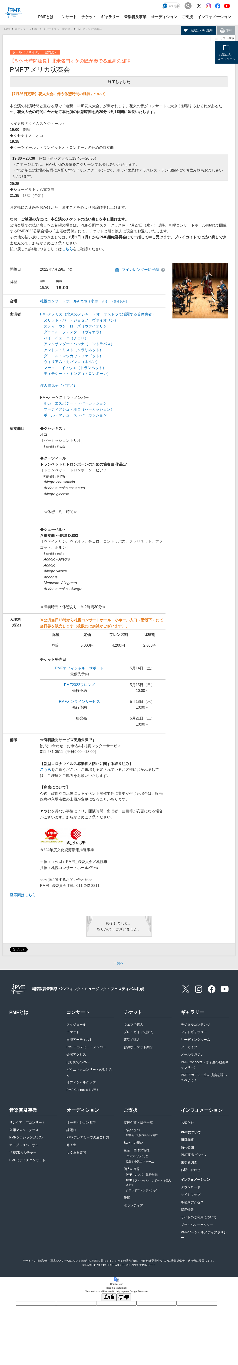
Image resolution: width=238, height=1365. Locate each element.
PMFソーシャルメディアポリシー (204, 1234)
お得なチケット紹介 (138, 1047)
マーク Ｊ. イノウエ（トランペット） (75, 368)
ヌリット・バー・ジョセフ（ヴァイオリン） (81, 320)
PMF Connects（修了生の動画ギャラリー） (204, 1064)
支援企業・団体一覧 (138, 1122)
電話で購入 (132, 1039)
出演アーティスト (79, 1039)
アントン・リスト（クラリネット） (73, 350)
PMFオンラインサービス (79, 702)
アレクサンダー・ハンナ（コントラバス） (79, 344)
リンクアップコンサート (27, 1122)
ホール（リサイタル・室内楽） (53, 29)
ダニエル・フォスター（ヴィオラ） (73, 332)
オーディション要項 (81, 1122)
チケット (72, 1032)
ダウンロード (190, 1187)
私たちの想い (133, 1143)
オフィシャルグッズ (81, 1082)
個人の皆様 (132, 1169)
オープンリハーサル (24, 1145)
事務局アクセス (192, 1202)
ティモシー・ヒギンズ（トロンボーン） (77, 374)
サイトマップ (190, 1194)
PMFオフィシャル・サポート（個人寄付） (148, 1183)
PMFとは (45, 17)
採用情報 (187, 1210)
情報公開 (187, 1147)
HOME (7, 29)
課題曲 (71, 1130)
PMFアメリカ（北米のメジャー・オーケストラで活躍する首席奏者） (98, 314)
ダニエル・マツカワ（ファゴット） (73, 356)
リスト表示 (227, 38)
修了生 (71, 1145)
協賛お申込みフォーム (140, 1161)
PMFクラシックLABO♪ (26, 1137)
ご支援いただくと (137, 1156)
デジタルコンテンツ (195, 1024)
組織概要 (187, 1139)
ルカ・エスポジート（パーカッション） (77, 403)
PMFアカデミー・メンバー (86, 1047)
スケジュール (22, 29)
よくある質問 (76, 1152)
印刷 (228, 30)
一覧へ (118, 963)
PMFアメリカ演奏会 (89, 29)
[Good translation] (109, 1297)
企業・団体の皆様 (137, 1150)
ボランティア (133, 1205)
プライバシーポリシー (197, 1225)
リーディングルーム (195, 1039)
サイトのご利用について (199, 1217)
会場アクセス (76, 1054)
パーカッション (98, 409)
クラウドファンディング (141, 1190)
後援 (127, 1198)
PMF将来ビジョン (194, 1155)
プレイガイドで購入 (138, 1032)
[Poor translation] (123, 1297)
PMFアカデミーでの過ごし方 (87, 1137)
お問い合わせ (190, 1170)
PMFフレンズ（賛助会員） (143, 1174)
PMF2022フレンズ (79, 685)
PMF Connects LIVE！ (82, 1090)
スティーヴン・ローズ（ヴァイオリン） (77, 326)
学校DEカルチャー (22, 1152)
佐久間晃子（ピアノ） (58, 385)
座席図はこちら (23, 895)
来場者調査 (189, 1162)
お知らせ (187, 1122)
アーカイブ (189, 1047)
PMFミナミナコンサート (27, 1160)
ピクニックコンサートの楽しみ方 (89, 1072)
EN (171, 5)
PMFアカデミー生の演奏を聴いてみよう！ (204, 1077)
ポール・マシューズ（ (62, 415)
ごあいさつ (141, 1133)
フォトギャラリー (194, 1032)
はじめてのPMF (78, 1062)
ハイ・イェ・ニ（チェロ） (66, 338)
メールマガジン (192, 1054)
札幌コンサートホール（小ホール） (84, 301)
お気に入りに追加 (201, 30)
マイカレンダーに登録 (140, 270)
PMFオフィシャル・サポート (79, 668)
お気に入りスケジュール (226, 57)
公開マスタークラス (24, 1130)
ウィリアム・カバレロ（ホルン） (71, 362)
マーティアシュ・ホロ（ (64, 409)
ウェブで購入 (133, 1024)
